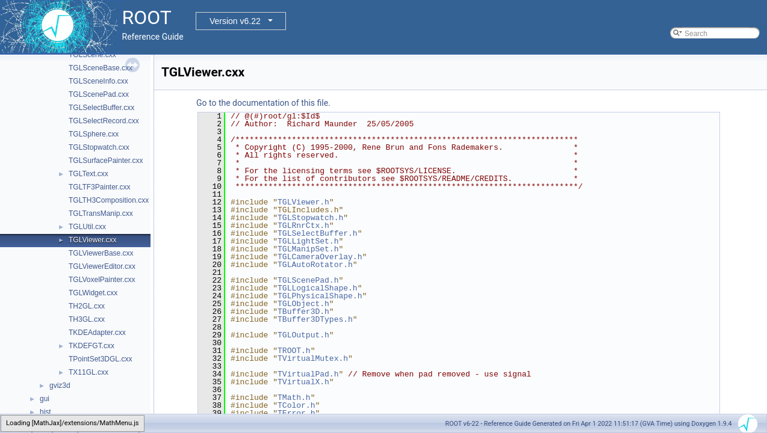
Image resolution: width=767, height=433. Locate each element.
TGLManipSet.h (308, 249)
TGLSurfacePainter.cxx (106, 160)
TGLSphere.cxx (94, 134)
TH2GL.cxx (87, 306)
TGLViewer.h (303, 202)
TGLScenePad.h (308, 280)
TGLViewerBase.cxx (101, 253)
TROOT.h (294, 350)
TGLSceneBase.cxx (100, 68)
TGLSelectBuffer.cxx (101, 107)
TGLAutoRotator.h (315, 264)
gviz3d (59, 385)
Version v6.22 (235, 21)
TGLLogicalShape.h (318, 288)
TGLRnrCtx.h (303, 225)
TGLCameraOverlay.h (320, 256)
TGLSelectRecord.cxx (104, 121)
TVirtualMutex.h (313, 358)
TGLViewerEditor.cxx (102, 266)
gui (44, 399)
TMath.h (294, 397)
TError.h (296, 413)
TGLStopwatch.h (310, 217)
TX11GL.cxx (88, 372)
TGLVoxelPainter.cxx (102, 279)
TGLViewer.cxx (93, 240)
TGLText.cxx (88, 174)
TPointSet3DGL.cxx (100, 359)
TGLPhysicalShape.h (320, 295)
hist (45, 412)
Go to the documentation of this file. (263, 103)
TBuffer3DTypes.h (315, 319)
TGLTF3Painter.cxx (99, 187)
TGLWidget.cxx (93, 293)
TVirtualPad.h (308, 374)
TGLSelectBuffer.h (318, 233)
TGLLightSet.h (308, 241)
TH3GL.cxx (87, 319)
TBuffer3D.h (303, 311)
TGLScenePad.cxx (99, 94)
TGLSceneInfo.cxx (98, 81)
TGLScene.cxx (92, 55)
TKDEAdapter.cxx (97, 332)
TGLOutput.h (303, 335)
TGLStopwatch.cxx (99, 147)
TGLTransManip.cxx (101, 213)
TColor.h (296, 405)
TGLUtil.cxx (87, 227)
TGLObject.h (303, 303)
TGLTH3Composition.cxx (109, 200)
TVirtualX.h (303, 381)
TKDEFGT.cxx (91, 346)
